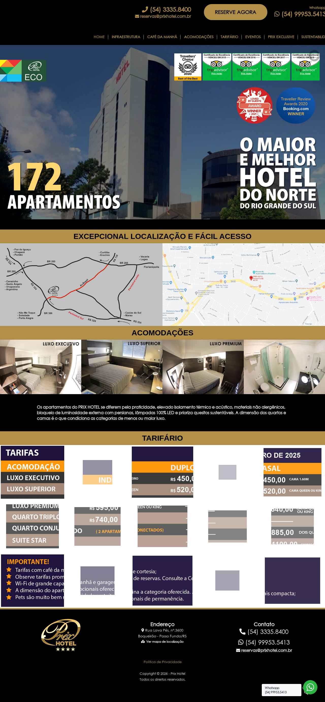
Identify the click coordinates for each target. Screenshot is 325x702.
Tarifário (229, 36)
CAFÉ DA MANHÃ (162, 36)
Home (99, 36)
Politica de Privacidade (163, 662)
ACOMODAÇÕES (162, 332)
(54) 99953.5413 (264, 642)
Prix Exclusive (281, 36)
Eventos (253, 36)
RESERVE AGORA (235, 12)
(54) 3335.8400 (166, 9)
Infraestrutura (126, 36)
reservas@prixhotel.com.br (163, 16)
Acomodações (199, 36)
